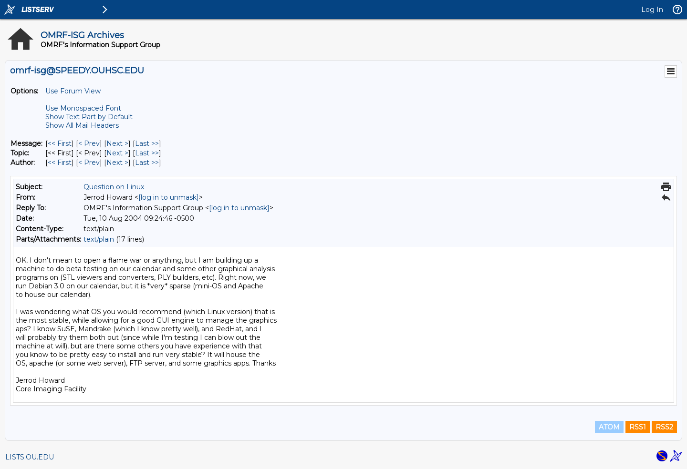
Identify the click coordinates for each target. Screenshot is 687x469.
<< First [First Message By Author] (60, 162)
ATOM (609, 427)
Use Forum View (73, 91)
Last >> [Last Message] (147, 143)
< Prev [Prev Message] (89, 143)
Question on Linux (113, 187)
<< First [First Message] (60, 143)
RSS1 (637, 427)
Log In (652, 9)
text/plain (98, 239)
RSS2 (664, 427)
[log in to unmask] (168, 197)
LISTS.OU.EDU (29, 457)
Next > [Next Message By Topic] (117, 153)
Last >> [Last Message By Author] (147, 162)
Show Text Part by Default (89, 116)
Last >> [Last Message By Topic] (147, 153)
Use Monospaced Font (83, 108)
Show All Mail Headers (82, 125)
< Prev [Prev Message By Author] (89, 162)
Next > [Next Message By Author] (117, 162)
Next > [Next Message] (117, 143)
